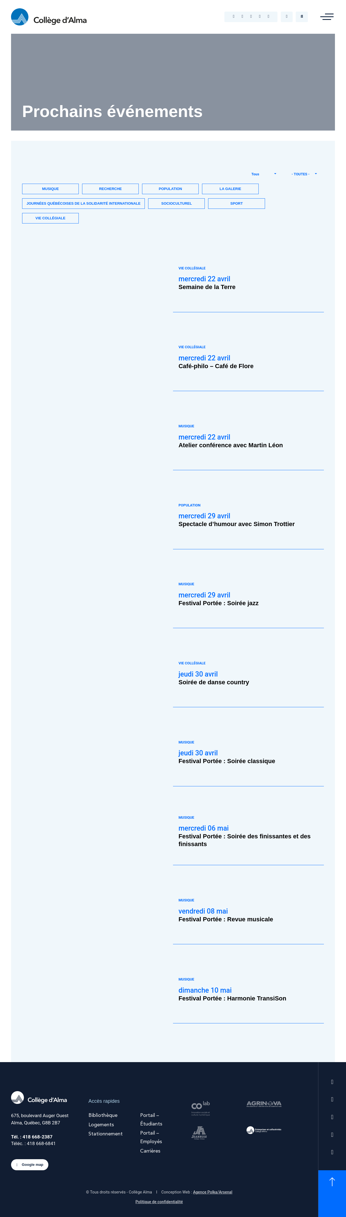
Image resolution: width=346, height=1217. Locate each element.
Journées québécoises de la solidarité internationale (83, 203)
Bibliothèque (102, 1115)
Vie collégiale (50, 218)
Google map (29, 1165)
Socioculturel (176, 203)
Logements (101, 1124)
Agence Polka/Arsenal (212, 1192)
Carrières (150, 1151)
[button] (327, 17)
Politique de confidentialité (159, 1202)
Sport (236, 203)
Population (170, 189)
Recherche (110, 189)
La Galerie (230, 189)
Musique (50, 189)
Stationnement (105, 1134)
